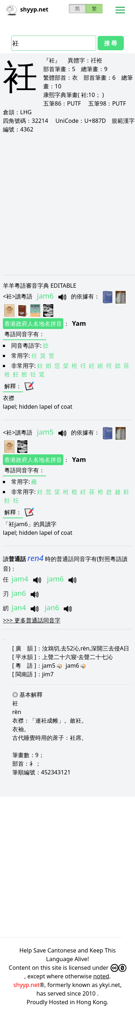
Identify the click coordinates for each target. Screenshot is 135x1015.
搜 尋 (110, 43)
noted (101, 976)
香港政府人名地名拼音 (33, 324)
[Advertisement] (67, 203)
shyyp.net (26, 985)
